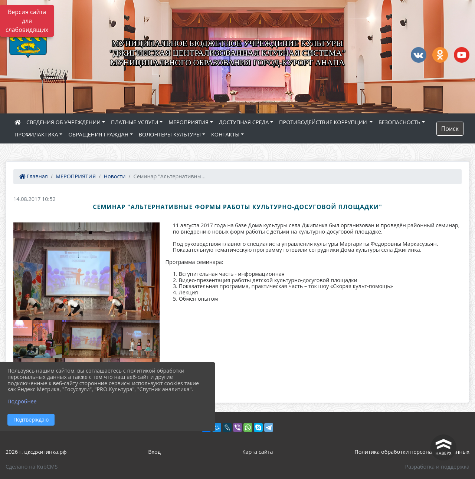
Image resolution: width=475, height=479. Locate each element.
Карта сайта (257, 451)
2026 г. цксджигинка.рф (36, 451)
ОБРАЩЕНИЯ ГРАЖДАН (98, 134)
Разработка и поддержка (437, 466)
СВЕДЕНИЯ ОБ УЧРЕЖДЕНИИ (63, 122)
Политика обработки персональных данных (411, 451)
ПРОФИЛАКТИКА (36, 134)
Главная (33, 176)
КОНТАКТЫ (225, 134)
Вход (154, 451)
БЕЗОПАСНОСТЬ (399, 122)
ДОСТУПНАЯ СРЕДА (244, 122)
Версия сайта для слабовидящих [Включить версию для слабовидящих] (27, 21)
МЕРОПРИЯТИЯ (188, 122)
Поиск (450, 129)
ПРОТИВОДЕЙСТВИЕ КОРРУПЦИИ (323, 122)
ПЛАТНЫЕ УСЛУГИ (134, 122)
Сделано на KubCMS (32, 466)
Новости (114, 176)
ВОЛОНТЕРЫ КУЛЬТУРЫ (170, 134)
